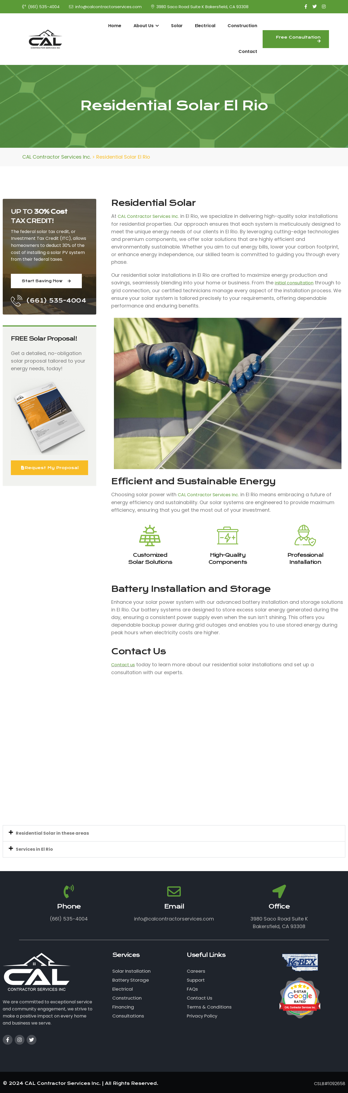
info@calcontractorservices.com (105, 7)
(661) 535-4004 (41, 7)
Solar (177, 26)
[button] (174, 833)
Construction (242, 26)
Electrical (205, 26)
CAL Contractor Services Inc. (148, 216)
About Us (146, 26)
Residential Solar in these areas (52, 833)
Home (114, 26)
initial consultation (294, 283)
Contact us (123, 665)
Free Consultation (298, 39)
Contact (247, 51)
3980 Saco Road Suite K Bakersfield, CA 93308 (199, 7)
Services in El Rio (34, 849)
